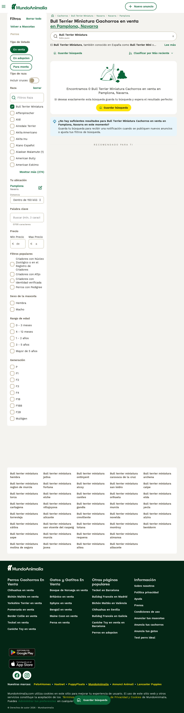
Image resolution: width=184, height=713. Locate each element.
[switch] (34, 80)
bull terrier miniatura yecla (157, 505)
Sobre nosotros (144, 586)
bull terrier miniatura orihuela (124, 495)
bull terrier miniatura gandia (91, 505)
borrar (37, 88)
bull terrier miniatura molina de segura (24, 545)
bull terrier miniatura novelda (124, 515)
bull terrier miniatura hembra (24, 475)
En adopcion (21, 58)
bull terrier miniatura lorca (24, 495)
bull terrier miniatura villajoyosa (57, 505)
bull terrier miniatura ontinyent (91, 475)
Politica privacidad (146, 592)
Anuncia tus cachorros (149, 624)
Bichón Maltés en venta (23, 596)
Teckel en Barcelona (105, 590)
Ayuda (138, 598)
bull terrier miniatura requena (91, 535)
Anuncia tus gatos (146, 631)
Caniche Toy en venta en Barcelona (108, 624)
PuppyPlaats (76, 684)
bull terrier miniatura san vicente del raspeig (58, 525)
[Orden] (151, 53)
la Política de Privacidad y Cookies (118, 697)
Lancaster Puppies (149, 684)
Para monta (21, 66)
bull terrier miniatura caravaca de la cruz (124, 475)
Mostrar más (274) (32, 172)
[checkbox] (12, 106)
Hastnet (59, 684)
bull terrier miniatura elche (57, 495)
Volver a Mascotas (22, 26)
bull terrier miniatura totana (91, 525)
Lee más (170, 44)
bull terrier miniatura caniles (91, 495)
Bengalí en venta (61, 609)
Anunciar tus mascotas (149, 618)
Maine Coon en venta (64, 616)
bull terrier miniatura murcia (57, 535)
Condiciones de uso (147, 611)
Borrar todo (33, 18)
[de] (18, 243)
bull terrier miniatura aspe (24, 535)
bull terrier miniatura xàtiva (24, 525)
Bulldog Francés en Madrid (109, 596)
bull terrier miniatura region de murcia (24, 485)
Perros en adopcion (105, 632)
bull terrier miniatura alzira (157, 515)
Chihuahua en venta (21, 590)
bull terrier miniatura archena (157, 475)
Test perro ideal (144, 637)
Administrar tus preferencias (37, 701)
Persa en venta (60, 622)
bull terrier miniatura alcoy (91, 485)
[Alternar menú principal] (3, 6)
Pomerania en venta (21, 609)
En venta (19, 49)
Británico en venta (62, 596)
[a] (36, 243)
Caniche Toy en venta (22, 629)
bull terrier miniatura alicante (57, 515)
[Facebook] (17, 675)
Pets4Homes (42, 684)
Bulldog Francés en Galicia (109, 616)
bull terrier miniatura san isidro (124, 485)
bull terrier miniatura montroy (124, 525)
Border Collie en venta (22, 616)
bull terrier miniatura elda (157, 495)
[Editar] (40, 187)
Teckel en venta (18, 622)
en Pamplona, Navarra (74, 26)
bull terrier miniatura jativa (57, 475)
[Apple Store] (22, 664)
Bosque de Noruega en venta (69, 590)
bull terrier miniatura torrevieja (24, 515)
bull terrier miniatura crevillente (91, 515)
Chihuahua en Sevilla (106, 609)
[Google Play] (22, 652)
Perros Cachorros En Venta (26, 582)
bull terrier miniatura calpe (157, 485)
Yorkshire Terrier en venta (25, 603)
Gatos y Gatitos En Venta (67, 582)
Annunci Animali (123, 684)
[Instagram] (27, 675)
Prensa (138, 605)
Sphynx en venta (61, 603)
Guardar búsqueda (68, 53)
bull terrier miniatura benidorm (157, 525)
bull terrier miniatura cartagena (24, 505)
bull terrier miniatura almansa (124, 535)
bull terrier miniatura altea (91, 545)
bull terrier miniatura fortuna (57, 485)
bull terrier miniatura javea (57, 545)
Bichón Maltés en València (109, 603)
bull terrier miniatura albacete (124, 545)
